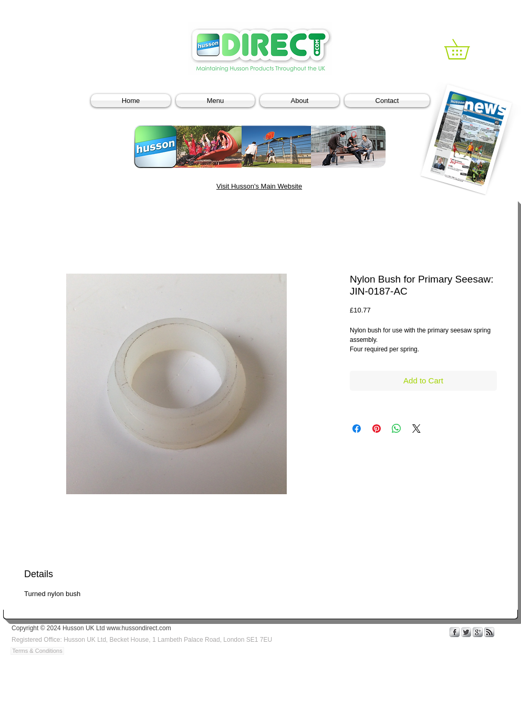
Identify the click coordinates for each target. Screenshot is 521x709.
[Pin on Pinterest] (376, 428)
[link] (466, 49)
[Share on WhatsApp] (396, 428)
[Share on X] (416, 428)
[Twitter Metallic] (466, 632)
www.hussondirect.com (139, 628)
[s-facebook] (455, 632)
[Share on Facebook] (356, 428)
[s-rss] (489, 632)
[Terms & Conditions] (37, 651)
